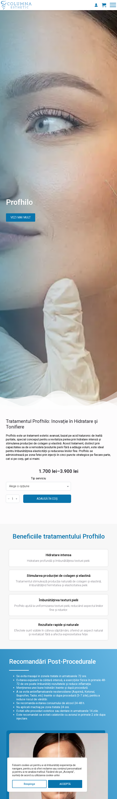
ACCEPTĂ (65, 784)
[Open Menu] (113, 5)
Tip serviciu (38, 478)
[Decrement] (9, 498)
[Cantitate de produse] (12, 499)
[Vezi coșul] (104, 5)
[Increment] (17, 498)
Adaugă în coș (47, 498)
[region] (47, 775)
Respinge (29, 784)
